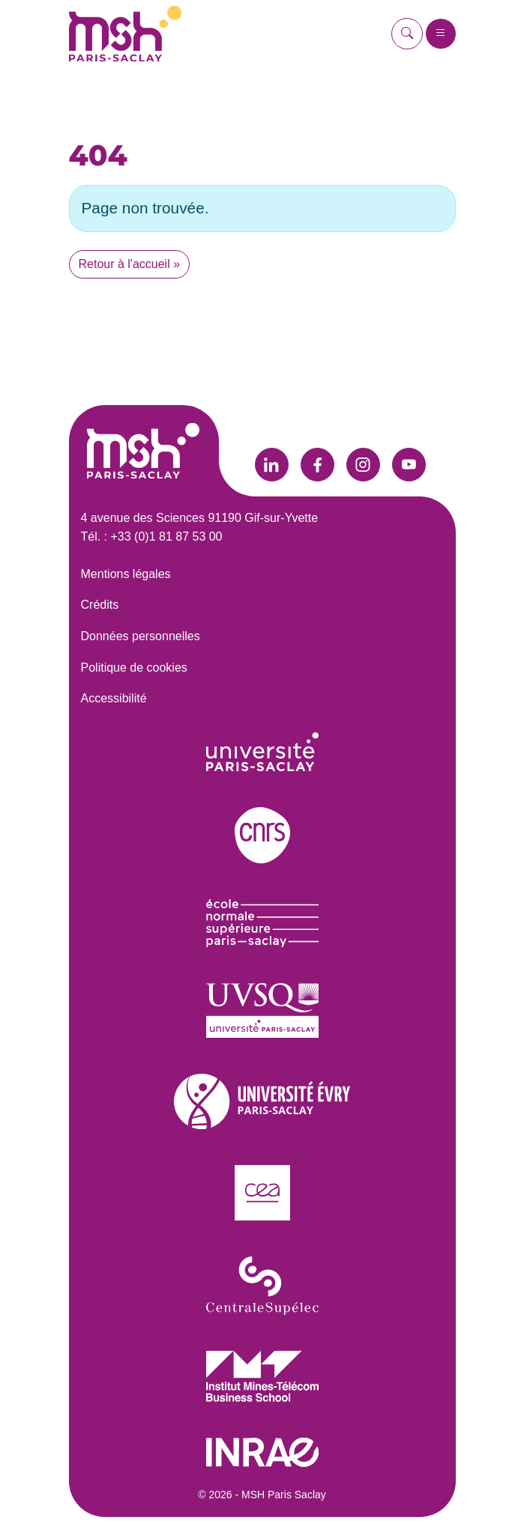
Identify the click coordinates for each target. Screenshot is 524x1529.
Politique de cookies (134, 667)
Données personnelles (140, 636)
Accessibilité (114, 698)
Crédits (100, 604)
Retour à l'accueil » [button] (130, 264)
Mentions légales (126, 574)
